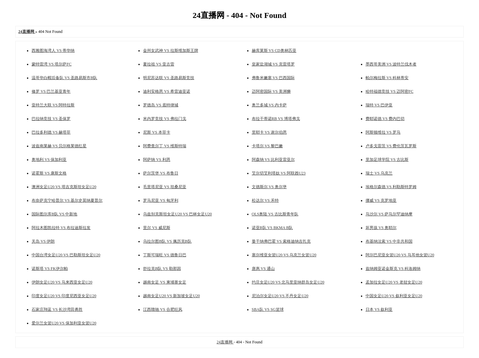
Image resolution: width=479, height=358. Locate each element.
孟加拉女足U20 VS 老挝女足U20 (394, 282)
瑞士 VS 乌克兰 (379, 173)
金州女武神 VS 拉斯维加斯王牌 (170, 50)
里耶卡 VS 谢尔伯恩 (269, 132)
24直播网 (225, 342)
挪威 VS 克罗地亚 (381, 200)
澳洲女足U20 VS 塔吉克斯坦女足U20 (64, 186)
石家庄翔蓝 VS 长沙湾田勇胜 (57, 309)
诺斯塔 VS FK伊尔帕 (50, 268)
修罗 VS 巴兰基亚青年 (51, 91)
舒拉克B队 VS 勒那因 (162, 268)
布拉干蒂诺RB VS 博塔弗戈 (276, 118)
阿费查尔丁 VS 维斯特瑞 (164, 146)
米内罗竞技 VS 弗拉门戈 (164, 118)
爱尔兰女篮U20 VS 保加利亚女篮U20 (64, 323)
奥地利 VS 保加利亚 (49, 159)
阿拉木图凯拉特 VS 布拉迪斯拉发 (61, 227)
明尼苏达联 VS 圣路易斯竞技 (168, 77)
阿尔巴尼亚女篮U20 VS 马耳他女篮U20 (400, 255)
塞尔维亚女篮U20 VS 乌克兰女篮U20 (284, 255)
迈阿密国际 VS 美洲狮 (271, 91)
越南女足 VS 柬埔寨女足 (164, 282)
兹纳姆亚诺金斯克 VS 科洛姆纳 (393, 268)
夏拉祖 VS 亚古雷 (158, 64)
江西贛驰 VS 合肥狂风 (162, 309)
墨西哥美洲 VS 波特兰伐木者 (391, 64)
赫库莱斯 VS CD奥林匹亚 (274, 50)
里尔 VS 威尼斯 (156, 227)
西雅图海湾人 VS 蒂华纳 (53, 50)
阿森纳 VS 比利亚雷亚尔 (273, 159)
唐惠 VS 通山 (263, 268)
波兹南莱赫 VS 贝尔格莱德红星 (59, 146)
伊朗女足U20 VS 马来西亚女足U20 (62, 282)
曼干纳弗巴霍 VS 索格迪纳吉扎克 (281, 241)
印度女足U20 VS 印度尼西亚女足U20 (64, 296)
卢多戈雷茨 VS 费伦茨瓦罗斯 (391, 146)
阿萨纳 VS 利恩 (156, 159)
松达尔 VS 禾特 (265, 200)
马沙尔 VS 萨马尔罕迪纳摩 (389, 214)
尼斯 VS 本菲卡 (156, 132)
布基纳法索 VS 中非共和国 (389, 241)
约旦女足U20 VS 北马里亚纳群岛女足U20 (288, 282)
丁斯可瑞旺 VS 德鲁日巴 (164, 255)
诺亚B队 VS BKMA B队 (272, 227)
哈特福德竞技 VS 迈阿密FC (389, 91)
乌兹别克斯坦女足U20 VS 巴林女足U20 (177, 214)
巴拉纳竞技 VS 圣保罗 (51, 118)
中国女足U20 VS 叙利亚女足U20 (394, 296)
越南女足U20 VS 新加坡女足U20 (171, 296)
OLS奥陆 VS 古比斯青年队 (275, 214)
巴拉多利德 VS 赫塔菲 (51, 132)
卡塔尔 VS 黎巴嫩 (267, 146)
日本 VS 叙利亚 (379, 309)
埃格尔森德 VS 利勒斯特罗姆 (391, 186)
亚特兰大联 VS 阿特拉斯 (53, 105)
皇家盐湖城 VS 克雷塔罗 (273, 64)
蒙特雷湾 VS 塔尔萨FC (52, 64)
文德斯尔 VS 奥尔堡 (269, 186)
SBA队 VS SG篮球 (268, 309)
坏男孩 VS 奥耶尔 (381, 227)
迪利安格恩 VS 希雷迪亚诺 (166, 91)
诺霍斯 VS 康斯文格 (49, 173)
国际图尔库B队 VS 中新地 (54, 214)
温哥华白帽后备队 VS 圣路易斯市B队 (64, 77)
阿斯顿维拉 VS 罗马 (383, 132)
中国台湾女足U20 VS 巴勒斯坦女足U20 (66, 255)
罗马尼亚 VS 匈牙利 (160, 200)
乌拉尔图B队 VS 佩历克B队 (167, 241)
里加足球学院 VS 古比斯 (387, 159)
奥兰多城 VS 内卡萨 (269, 105)
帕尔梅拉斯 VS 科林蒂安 (387, 77)
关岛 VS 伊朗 (43, 241)
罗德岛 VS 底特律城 (160, 105)
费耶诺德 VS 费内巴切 (385, 118)
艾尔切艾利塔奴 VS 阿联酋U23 (279, 173)
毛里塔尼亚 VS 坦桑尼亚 (164, 186)
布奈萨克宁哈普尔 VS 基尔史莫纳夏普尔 (67, 200)
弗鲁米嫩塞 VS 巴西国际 (273, 77)
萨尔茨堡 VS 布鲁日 (160, 173)
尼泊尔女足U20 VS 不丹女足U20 (280, 296)
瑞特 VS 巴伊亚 (379, 105)
